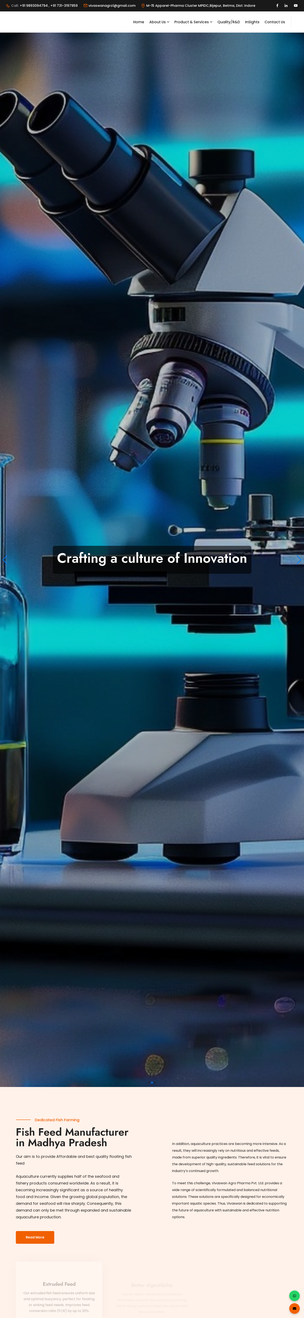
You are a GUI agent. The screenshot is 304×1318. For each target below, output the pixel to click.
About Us (157, 22)
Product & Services (191, 22)
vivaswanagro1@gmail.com (112, 5)
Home (138, 22)
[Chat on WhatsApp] (294, 1295)
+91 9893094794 (34, 5)
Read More (35, 1237)
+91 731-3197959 (64, 5)
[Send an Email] (294, 1308)
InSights (252, 22)
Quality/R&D (228, 22)
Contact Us (275, 22)
